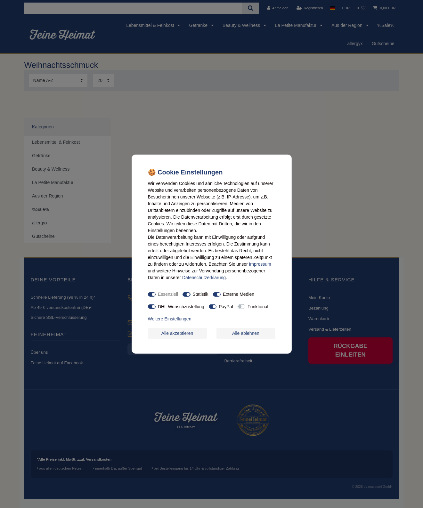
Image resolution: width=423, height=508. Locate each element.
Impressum (260, 263)
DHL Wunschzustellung (181, 306)
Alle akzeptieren (177, 332)
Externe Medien (238, 294)
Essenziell (168, 294)
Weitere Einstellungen (169, 318)
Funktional (258, 306)
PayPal (226, 306)
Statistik (200, 294)
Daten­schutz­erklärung (204, 277)
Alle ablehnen (245, 332)
